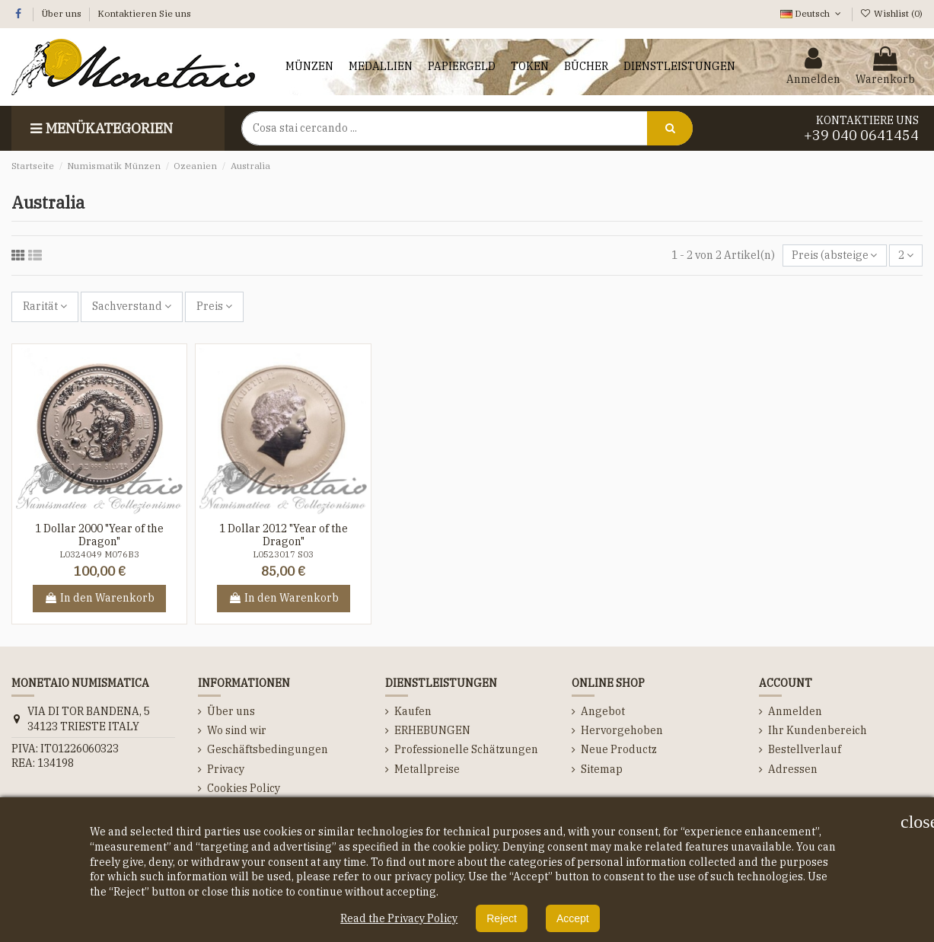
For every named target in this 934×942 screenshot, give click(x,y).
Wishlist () (891, 13)
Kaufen (413, 711)
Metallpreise (427, 769)
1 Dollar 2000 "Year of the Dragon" (99, 535)
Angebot (603, 711)
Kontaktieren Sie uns (144, 13)
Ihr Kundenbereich (817, 730)
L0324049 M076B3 (99, 554)
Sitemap (602, 769)
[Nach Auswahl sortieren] (834, 255)
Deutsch (811, 13)
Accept (572, 918)
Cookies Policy (243, 788)
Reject (501, 918)
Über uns (62, 13)
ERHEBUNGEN (432, 730)
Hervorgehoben (622, 730)
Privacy (225, 769)
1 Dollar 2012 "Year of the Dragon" (283, 535)
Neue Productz (619, 749)
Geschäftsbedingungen (267, 749)
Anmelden (795, 711)
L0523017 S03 (283, 554)
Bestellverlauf (804, 749)
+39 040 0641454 (861, 135)
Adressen (793, 769)
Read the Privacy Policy (398, 918)
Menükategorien (100, 128)
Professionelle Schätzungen (466, 749)
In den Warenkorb (99, 598)
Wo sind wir (236, 730)
